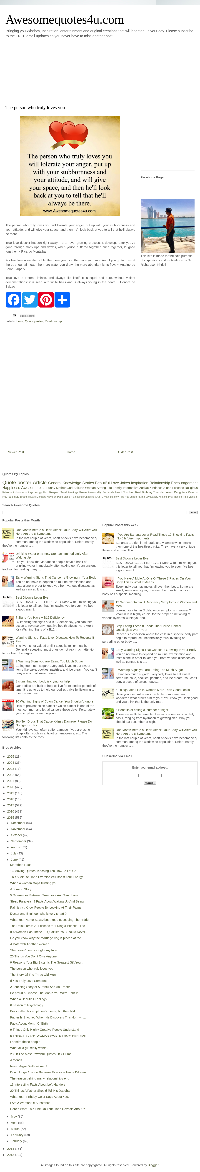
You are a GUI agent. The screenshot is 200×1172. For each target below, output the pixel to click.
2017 (11, 805)
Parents (193, 492)
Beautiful (102, 483)
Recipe (178, 496)
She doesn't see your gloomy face (33, 950)
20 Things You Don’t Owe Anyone (33, 956)
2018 (11, 799)
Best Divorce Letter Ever (33, 597)
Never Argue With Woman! (28, 1066)
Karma (141, 496)
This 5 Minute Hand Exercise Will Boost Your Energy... (47, 877)
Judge (133, 496)
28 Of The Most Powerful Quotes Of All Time (41, 1054)
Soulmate (108, 492)
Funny (50, 488)
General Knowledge (64, 483)
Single (15, 496)
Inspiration (139, 483)
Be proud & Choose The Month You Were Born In (44, 993)
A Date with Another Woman (29, 944)
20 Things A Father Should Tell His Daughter (41, 1090)
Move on (51, 496)
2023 (11, 768)
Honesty (21, 492)
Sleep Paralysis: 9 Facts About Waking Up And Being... (48, 901)
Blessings (78, 496)
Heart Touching (124, 492)
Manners (41, 496)
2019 (11, 793)
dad (162, 492)
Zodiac (144, 488)
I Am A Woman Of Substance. (30, 1103)
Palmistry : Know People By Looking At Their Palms (46, 907)
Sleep (67, 496)
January (17, 1141)
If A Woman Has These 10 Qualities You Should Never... (49, 932)
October (17, 835)
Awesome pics (33, 487)
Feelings (73, 492)
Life (109, 488)
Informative (130, 488)
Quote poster (34, 321)
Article (40, 482)
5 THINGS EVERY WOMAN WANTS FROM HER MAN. (48, 1035)
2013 (11, 1155)
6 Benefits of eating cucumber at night (142, 710)
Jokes (125, 483)
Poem (83, 492)
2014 (11, 1148)
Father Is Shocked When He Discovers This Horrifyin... (48, 1017)
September (19, 841)
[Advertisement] (30, 71)
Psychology (35, 492)
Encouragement (184, 483)
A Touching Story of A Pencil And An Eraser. (40, 987)
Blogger (153, 1165)
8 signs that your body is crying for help (43, 681)
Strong (101, 488)
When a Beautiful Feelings (28, 999)
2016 (11, 811)
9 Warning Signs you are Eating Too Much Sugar (49, 661)
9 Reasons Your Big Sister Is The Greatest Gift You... (46, 962)
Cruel (98, 496)
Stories (88, 483)
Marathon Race (21, 865)
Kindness (156, 488)
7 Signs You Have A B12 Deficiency (40, 617)
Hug (127, 496)
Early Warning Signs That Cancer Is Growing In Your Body (56, 577)
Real (138, 492)
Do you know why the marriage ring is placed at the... (47, 938)
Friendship (8, 492)
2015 (11, 817)
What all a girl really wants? (29, 1048)
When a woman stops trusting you (33, 883)
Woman (90, 488)
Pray (170, 496)
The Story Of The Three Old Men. (33, 974)
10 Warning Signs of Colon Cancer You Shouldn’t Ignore (54, 701)
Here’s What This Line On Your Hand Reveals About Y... (48, 1109)
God (70, 488)
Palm (60, 496)
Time (185, 496)
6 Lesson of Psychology (26, 1005)
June (15, 859)
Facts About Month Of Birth (29, 1023)
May (14, 1116)
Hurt (45, 492)
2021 (11, 781)
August (16, 847)
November (18, 829)
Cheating (89, 496)
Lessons (178, 488)
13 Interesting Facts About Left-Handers (37, 1084)
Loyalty (154, 496)
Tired (156, 492)
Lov (147, 496)
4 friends (16, 1060)
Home (71, 452)
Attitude (78, 488)
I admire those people (25, 1042)
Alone (167, 488)
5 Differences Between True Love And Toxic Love (44, 895)
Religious (191, 488)
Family (117, 488)
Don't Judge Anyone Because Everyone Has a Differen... (49, 1072)
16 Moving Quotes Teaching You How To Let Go (43, 871)
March (15, 1129)
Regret (6, 496)
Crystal (106, 496)
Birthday (147, 492)
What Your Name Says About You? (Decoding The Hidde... (50, 919)
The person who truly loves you (31, 968)
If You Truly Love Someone (29, 980)
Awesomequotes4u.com (64, 19)
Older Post (125, 452)
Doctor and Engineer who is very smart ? (38, 913)
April (14, 1122)
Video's (193, 496)
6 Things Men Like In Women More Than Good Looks (153, 690)
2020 (11, 787)
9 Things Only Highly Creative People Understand (44, 1029)
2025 (11, 756)
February (17, 1135)
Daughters (180, 492)
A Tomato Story (20, 889)
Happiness (11, 487)
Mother (61, 488)
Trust (63, 492)
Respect (54, 492)
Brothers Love (28, 496)
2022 (11, 775)
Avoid (169, 492)
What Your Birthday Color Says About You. (39, 1096)
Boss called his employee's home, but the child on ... (46, 1011)
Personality (95, 492)
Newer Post (16, 452)
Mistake (163, 496)
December (18, 823)
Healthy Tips (117, 496)
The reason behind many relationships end (39, 1078)
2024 (11, 762)
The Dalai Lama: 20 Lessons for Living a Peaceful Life (47, 926)
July (14, 853)
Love (19, 321)
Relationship (53, 321)
